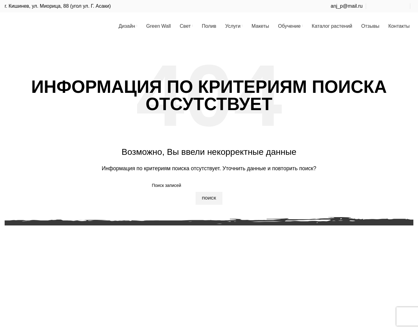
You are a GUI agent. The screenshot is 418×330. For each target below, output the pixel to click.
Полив (12, 272)
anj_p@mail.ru (346, 6)
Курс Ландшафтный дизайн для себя (186, 249)
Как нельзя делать (165, 295)
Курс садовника (162, 272)
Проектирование (163, 237)
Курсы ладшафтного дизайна (177, 260)
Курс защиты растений (170, 284)
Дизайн (13, 237)
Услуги (12, 284)
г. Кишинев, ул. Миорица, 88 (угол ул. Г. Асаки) (58, 6)
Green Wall (17, 249)
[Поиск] (209, 191)
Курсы (12, 307)
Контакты (15, 318)
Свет (10, 260)
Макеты (13, 295)
